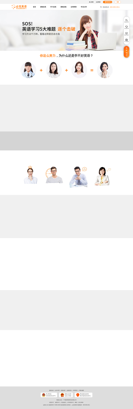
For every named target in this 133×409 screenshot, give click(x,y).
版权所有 (69, 390)
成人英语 (91, 2)
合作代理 (57, 390)
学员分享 (84, 7)
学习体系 (53, 7)
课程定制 (63, 7)
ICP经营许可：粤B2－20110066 (75, 402)
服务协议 (51, 390)
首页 (34, 7)
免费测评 (126, 51)
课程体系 (43, 7)
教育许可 (57, 402)
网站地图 (81, 390)
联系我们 (75, 390)
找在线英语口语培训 (65, 405)
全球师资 (74, 7)
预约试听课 (107, 2)
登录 (118, 2)
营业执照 (63, 402)
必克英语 (75, 405)
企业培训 (98, 2)
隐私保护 (63, 390)
